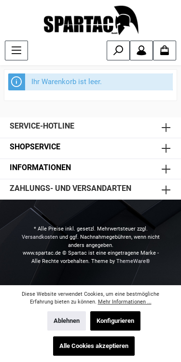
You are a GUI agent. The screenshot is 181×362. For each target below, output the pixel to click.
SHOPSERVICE (35, 146)
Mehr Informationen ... (125, 302)
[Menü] (16, 50)
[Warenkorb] (164, 50)
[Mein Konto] (141, 50)
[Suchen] (118, 50)
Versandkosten (40, 237)
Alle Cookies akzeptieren (93, 345)
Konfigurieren (115, 320)
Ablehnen (67, 320)
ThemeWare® (133, 261)
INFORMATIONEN (40, 167)
